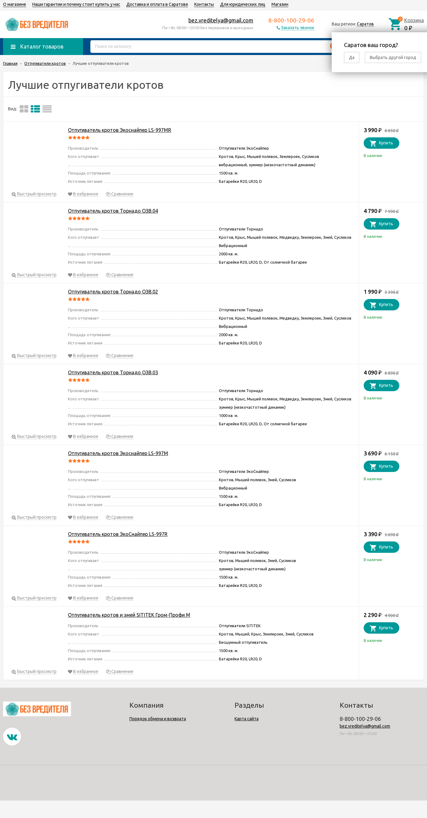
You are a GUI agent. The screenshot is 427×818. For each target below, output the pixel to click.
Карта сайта (247, 718)
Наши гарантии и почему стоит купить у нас (76, 4)
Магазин (279, 4)
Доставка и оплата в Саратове (157, 4)
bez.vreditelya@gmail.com (220, 20)
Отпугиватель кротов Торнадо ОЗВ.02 (113, 291)
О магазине (14, 4)
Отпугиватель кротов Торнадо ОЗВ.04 (113, 211)
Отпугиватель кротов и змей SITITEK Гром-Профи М (129, 615)
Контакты (204, 4)
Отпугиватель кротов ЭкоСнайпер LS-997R (118, 534)
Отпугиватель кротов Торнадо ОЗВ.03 (113, 372)
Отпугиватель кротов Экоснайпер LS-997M (118, 453)
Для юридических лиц (242, 4)
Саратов (365, 24)
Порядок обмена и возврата (157, 718)
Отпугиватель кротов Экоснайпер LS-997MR (119, 130)
